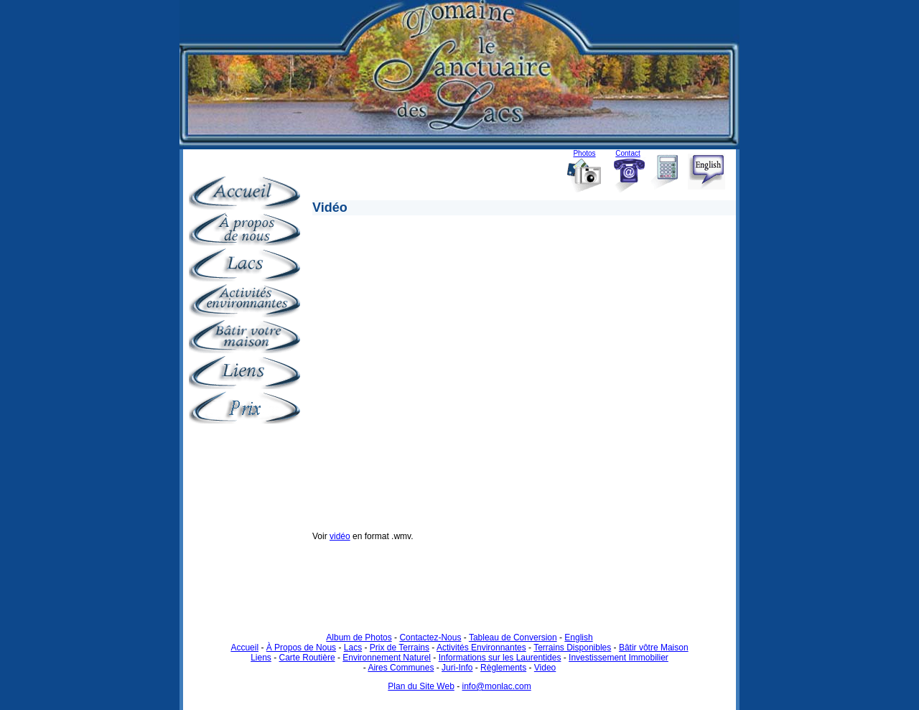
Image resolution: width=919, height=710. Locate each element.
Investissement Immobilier (618, 658)
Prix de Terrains (399, 648)
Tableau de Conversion (513, 637)
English (578, 637)
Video (545, 668)
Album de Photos (358, 637)
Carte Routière (307, 658)
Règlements (503, 668)
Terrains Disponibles (572, 648)
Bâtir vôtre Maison (654, 648)
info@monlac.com (496, 686)
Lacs (353, 648)
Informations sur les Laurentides (500, 658)
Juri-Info (457, 668)
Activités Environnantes (481, 648)
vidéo (340, 536)
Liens (261, 658)
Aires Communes (401, 668)
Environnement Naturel (386, 658)
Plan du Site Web (421, 686)
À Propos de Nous (301, 648)
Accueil (244, 648)
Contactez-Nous (430, 637)
